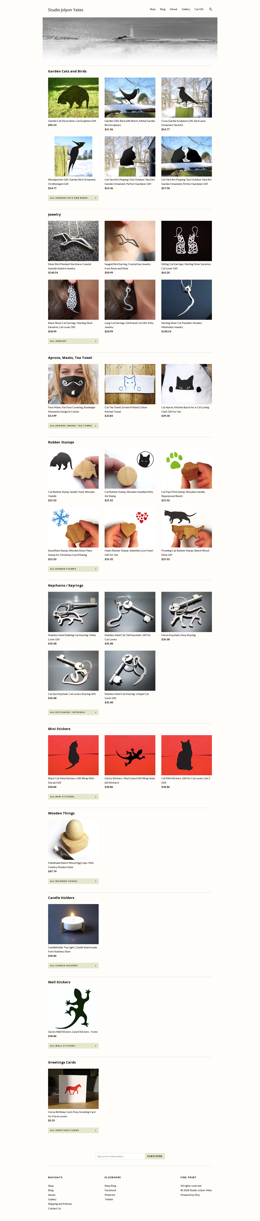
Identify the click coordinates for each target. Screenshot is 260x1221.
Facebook (110, 1190)
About (173, 9)
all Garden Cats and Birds (69, 198)
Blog (162, 9)
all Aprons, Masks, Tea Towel (71, 425)
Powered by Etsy (190, 1194)
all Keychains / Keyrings (67, 712)
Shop (153, 9)
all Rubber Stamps (63, 569)
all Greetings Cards (64, 1130)
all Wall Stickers (62, 1045)
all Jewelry (58, 341)
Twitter (109, 1199)
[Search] (210, 9)
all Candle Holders (64, 965)
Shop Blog (110, 1185)
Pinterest (110, 1194)
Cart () (199, 9)
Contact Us (54, 1208)
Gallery (186, 9)
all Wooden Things (63, 881)
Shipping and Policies (60, 1203)
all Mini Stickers (62, 796)
